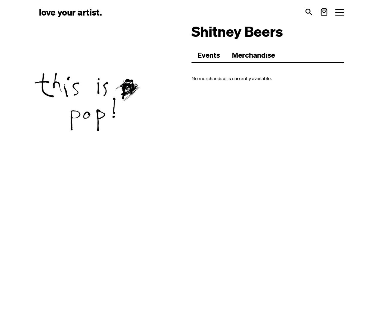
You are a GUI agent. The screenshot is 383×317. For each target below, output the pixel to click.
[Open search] (309, 12)
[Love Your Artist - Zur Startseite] (70, 11)
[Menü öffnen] (339, 12)
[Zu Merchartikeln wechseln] (253, 55)
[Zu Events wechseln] (209, 55)
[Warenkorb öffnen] (324, 12)
